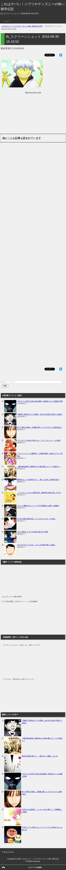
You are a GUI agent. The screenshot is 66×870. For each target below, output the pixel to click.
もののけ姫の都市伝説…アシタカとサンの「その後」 (36, 519)
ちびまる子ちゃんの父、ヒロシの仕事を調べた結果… (36, 545)
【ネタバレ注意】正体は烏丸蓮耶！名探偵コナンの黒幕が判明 (40, 401)
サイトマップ (9, 852)
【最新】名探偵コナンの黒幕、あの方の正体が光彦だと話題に (40, 414)
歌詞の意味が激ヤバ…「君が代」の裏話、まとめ (40, 756)
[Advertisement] (33, 113)
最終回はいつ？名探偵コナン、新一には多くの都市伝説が (38, 480)
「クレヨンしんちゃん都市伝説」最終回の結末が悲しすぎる (39, 493)
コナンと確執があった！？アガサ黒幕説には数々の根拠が (38, 506)
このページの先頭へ (35, 867)
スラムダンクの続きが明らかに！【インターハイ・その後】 (39, 440)
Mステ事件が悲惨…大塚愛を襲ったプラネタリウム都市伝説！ (39, 427)
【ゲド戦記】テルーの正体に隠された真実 (32, 532)
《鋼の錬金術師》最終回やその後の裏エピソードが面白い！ (39, 466)
